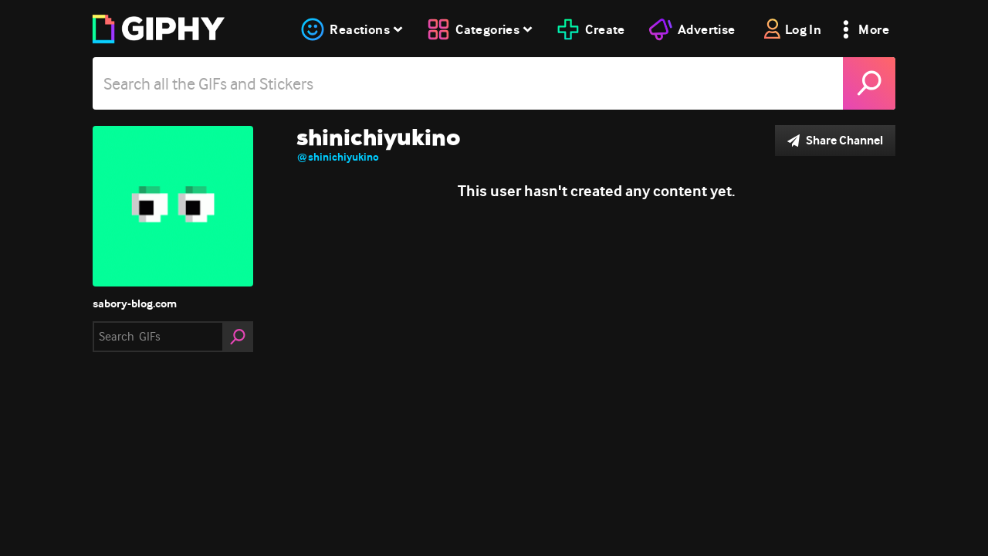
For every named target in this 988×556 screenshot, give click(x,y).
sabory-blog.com (135, 303)
